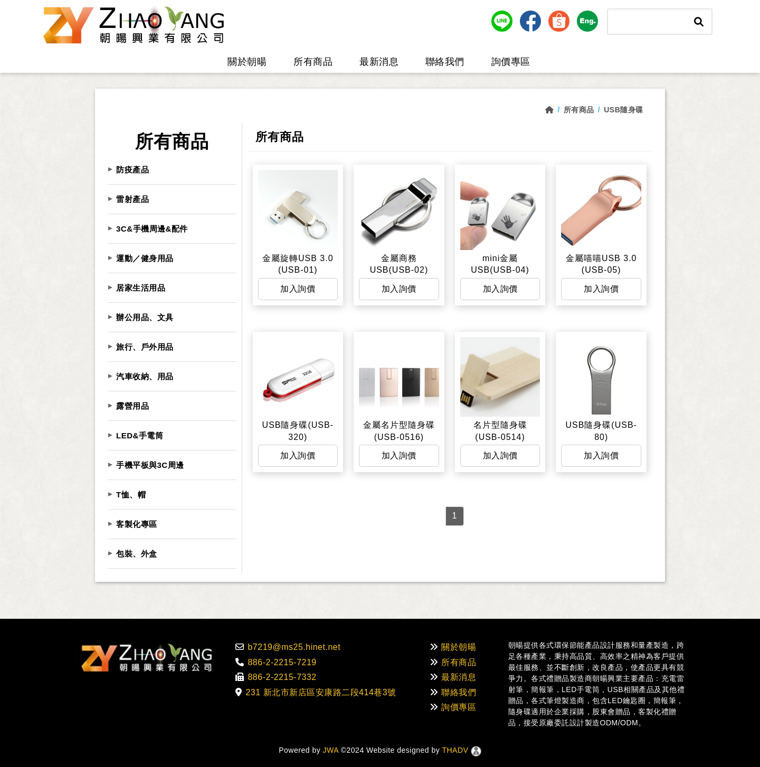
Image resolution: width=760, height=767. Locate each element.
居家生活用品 (140, 287)
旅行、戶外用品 (145, 346)
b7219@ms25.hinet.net (287, 647)
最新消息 (378, 61)
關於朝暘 (247, 61)
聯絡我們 (444, 61)
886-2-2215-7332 (276, 677)
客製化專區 (136, 524)
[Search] (647, 21)
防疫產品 (132, 169)
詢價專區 (510, 61)
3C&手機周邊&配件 (152, 228)
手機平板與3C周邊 (150, 465)
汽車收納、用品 (145, 376)
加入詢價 (297, 288)
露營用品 (132, 405)
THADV (455, 750)
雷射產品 (132, 199)
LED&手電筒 (139, 435)
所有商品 (312, 61)
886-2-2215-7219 (276, 662)
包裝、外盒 (136, 553)
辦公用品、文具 (145, 317)
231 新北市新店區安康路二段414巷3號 (315, 692)
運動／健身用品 (145, 258)
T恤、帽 (131, 494)
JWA (329, 750)
